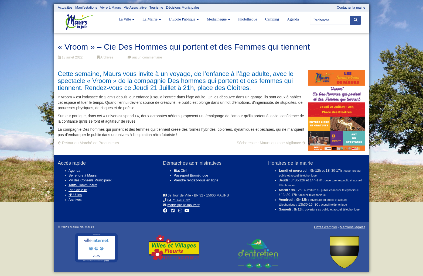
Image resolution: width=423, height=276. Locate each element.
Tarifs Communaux (83, 185)
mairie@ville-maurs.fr (184, 205)
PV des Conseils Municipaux (90, 180)
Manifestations (86, 7)
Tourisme (156, 7)
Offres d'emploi (325, 227)
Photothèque (247, 19)
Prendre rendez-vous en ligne (196, 180)
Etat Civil (180, 170)
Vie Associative (135, 7)
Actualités (65, 7)
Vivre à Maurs (110, 7)
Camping (272, 19)
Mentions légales (352, 227)
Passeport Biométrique (191, 175)
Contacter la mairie (351, 7)
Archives (105, 57)
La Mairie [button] (151, 19)
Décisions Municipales (183, 7)
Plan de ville (78, 190)
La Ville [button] (126, 19)
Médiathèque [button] (218, 19)
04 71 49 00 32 (179, 200)
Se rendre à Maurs (83, 175)
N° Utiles (75, 195)
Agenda (293, 19)
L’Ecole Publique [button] (184, 19)
